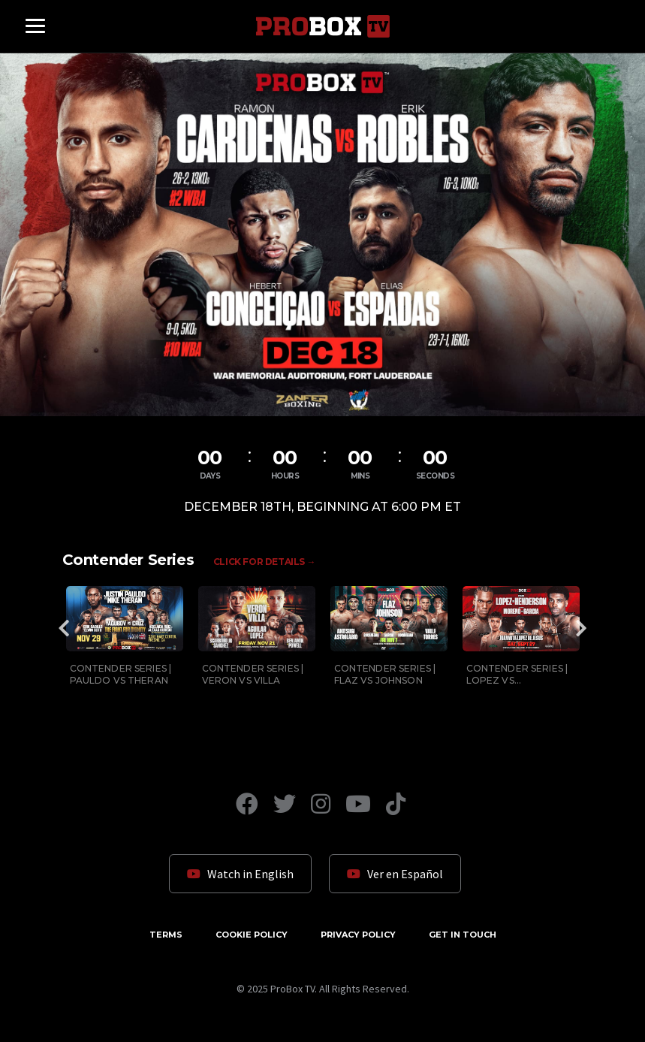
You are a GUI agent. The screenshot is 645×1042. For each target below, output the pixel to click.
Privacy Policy (358, 934)
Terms (165, 934)
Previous (64, 627)
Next (581, 627)
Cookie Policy (252, 934)
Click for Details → (264, 561)
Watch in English (240, 873)
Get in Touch (462, 934)
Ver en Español (395, 873)
